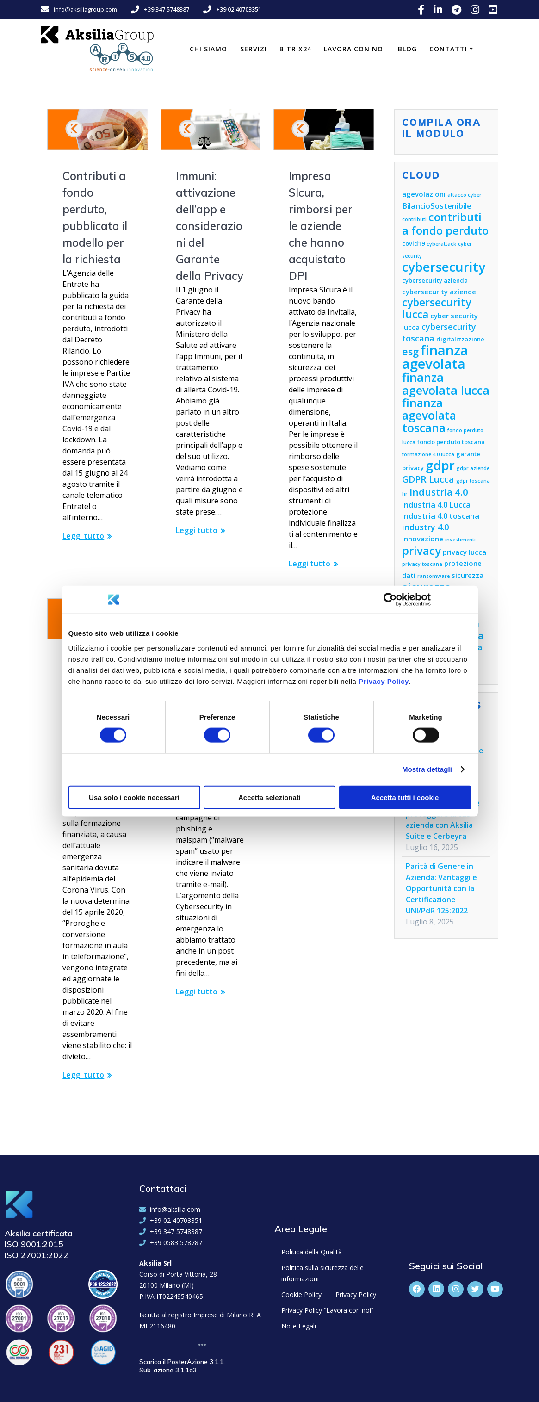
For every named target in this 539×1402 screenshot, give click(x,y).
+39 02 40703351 (238, 9)
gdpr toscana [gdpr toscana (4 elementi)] (473, 481)
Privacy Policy (384, 681)
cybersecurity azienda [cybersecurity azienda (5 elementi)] (435, 280)
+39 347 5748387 (166, 9)
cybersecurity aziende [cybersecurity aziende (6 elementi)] (439, 291)
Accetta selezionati (269, 797)
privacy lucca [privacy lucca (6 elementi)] (464, 552)
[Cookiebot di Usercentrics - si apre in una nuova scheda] (390, 600)
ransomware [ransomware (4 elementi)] (433, 576)
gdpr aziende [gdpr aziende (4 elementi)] (473, 468)
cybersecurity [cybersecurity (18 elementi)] (443, 266)
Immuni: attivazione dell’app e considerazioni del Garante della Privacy (209, 226)
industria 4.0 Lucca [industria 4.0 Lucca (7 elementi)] (436, 504)
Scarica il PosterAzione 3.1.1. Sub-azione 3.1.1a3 (182, 1366)
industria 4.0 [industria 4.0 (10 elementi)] (438, 491)
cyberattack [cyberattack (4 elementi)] (441, 244)
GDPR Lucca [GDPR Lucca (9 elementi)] (428, 479)
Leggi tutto (83, 536)
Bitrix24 (295, 48)
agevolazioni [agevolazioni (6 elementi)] (424, 194)
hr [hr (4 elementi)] (405, 493)
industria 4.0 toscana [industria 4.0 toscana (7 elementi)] (440, 515)
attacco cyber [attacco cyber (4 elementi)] (464, 195)
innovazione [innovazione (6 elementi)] (422, 538)
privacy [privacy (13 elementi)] (421, 550)
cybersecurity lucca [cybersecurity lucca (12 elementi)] (436, 308)
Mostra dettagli (427, 769)
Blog (407, 48)
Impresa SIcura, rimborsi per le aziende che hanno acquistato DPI (321, 226)
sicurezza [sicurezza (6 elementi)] (467, 575)
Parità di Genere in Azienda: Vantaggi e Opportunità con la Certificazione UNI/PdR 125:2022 (441, 888)
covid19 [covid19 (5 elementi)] (413, 243)
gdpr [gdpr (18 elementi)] (440, 465)
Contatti (448, 48)
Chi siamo (208, 48)
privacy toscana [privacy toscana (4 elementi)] (422, 564)
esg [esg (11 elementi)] (410, 351)
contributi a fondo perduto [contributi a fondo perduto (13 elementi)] (445, 224)
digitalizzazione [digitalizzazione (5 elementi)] (460, 339)
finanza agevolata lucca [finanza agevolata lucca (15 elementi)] (445, 383)
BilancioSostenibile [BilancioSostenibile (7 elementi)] (436, 205)
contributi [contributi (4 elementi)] (414, 219)
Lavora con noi (354, 48)
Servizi (253, 48)
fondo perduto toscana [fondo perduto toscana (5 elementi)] (451, 442)
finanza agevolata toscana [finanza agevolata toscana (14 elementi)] (429, 415)
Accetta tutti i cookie (405, 797)
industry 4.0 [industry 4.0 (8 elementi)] (425, 527)
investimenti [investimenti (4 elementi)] (460, 539)
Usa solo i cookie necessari (134, 797)
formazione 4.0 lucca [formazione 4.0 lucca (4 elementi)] (428, 454)
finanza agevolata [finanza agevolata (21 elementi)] (435, 357)
